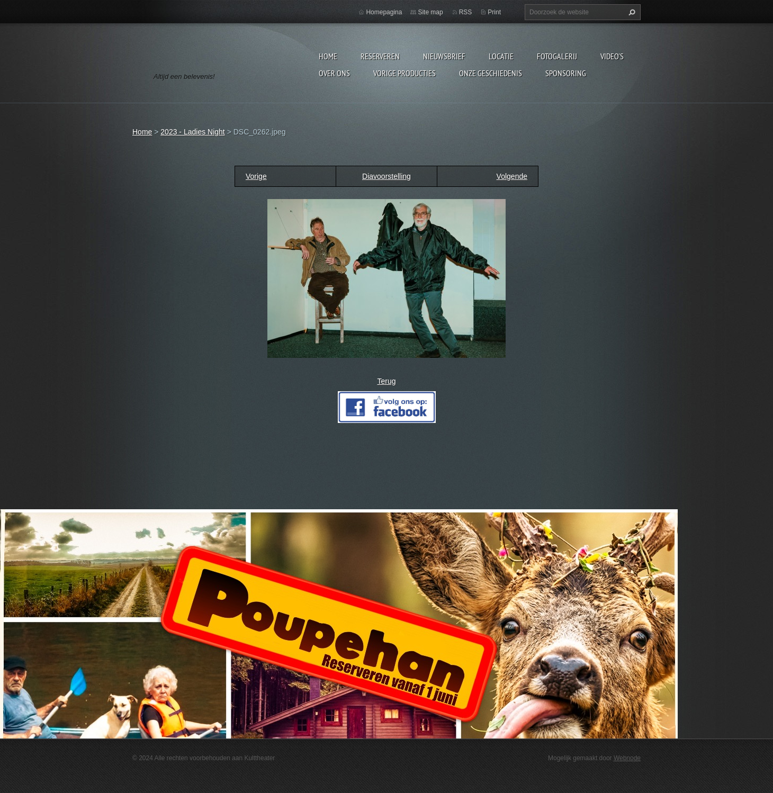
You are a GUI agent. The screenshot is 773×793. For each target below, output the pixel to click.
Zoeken (631, 12)
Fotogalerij (557, 56)
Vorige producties (404, 73)
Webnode (627, 758)
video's (612, 56)
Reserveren (380, 56)
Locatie (501, 56)
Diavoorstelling (386, 176)
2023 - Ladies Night (192, 132)
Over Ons (334, 73)
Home (328, 56)
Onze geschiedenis (490, 73)
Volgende (512, 176)
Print (494, 12)
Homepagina (384, 12)
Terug (386, 381)
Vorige (256, 176)
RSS (465, 12)
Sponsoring (565, 73)
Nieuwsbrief (444, 56)
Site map (430, 12)
